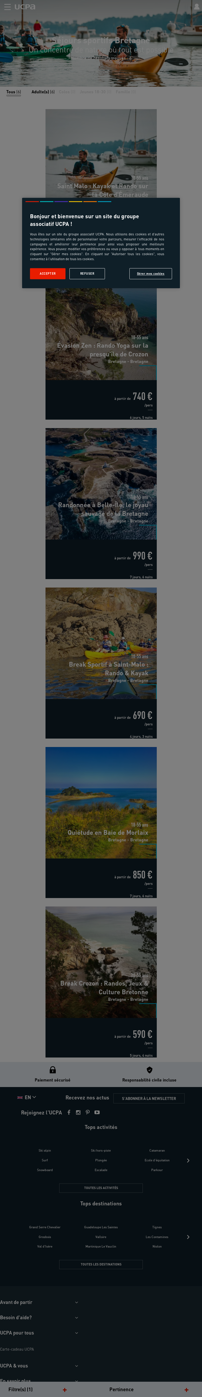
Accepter (48, 274)
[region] (101, 243)
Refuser (87, 274)
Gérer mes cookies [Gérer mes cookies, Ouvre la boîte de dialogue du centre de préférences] (151, 274)
